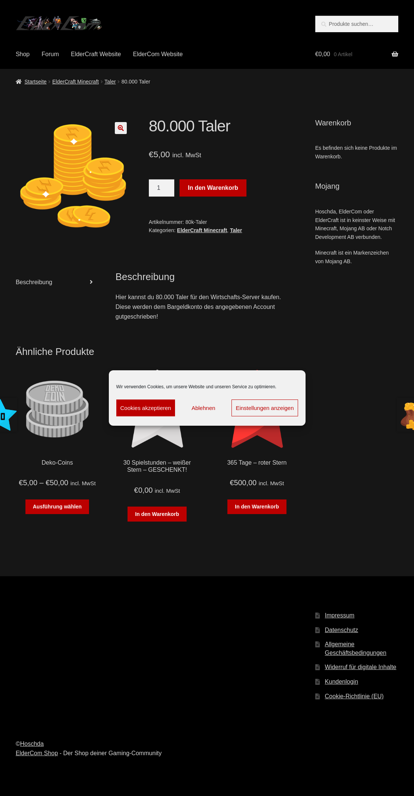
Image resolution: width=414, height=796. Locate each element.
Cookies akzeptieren (145, 408)
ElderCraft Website (96, 54)
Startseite (35, 82)
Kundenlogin (341, 681)
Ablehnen (203, 408)
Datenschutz (341, 630)
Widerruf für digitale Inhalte (360, 667)
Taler (110, 82)
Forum (50, 54)
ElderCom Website (158, 54)
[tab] (57, 282)
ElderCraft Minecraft (75, 82)
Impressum (340, 615)
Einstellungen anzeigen (265, 408)
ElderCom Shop (37, 753)
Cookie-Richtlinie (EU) (354, 696)
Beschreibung (34, 282)
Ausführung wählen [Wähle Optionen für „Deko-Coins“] (57, 507)
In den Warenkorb (213, 188)
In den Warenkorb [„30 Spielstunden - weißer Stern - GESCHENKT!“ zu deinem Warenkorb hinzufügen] (157, 514)
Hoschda (32, 744)
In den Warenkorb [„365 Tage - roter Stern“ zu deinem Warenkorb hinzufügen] (257, 507)
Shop (23, 54)
